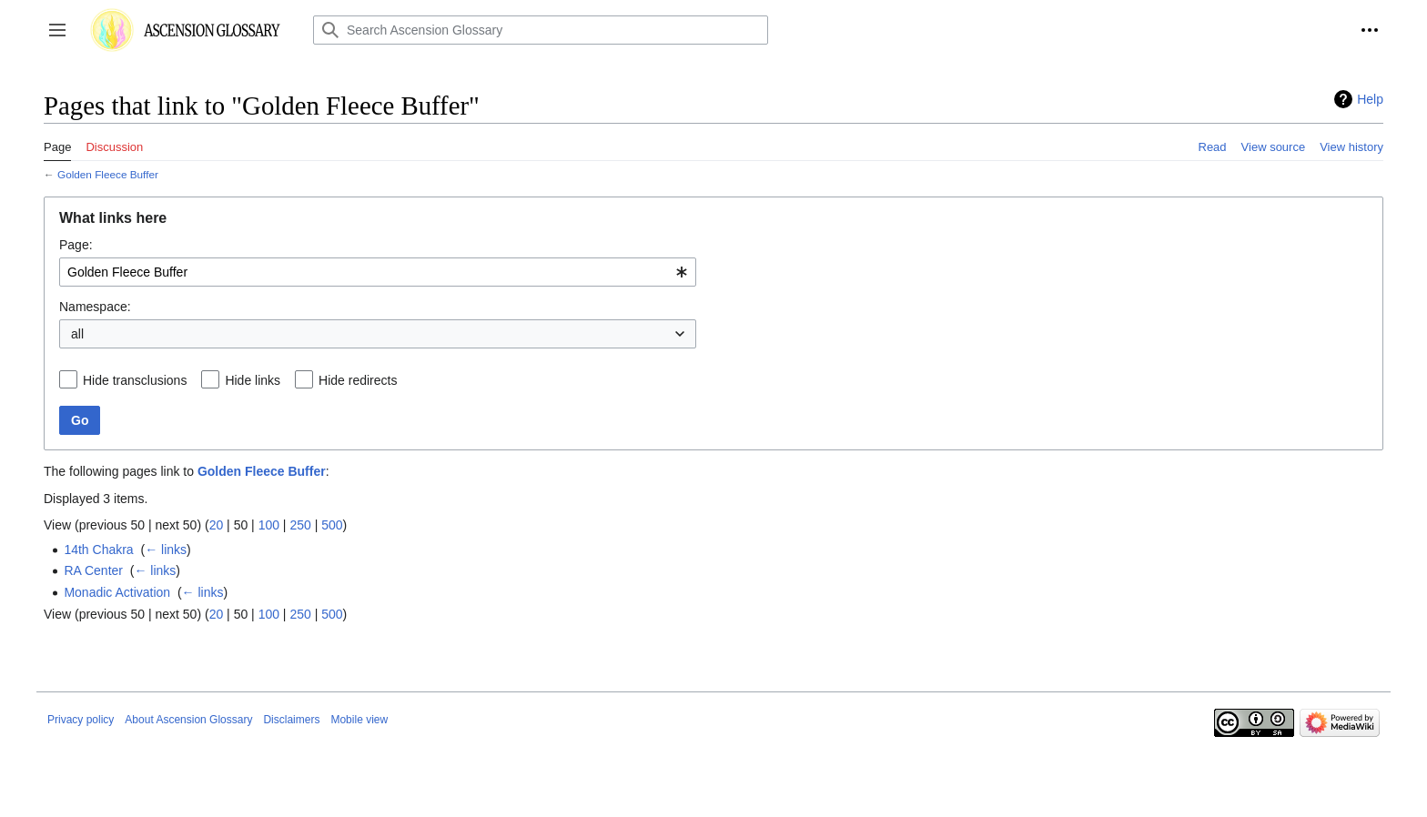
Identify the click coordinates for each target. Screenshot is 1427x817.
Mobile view (359, 719)
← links (166, 549)
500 (331, 525)
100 (268, 525)
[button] (57, 30)
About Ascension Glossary (188, 719)
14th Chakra (98, 549)
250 (299, 525)
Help (1370, 99)
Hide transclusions (135, 380)
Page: (76, 244)
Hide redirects (358, 380)
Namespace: (95, 306)
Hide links (252, 380)
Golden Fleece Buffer (107, 174)
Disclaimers (291, 719)
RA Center (93, 570)
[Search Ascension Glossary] (540, 30)
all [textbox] (77, 334)
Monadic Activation (117, 592)
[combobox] (377, 272)
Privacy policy (80, 719)
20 (216, 525)
